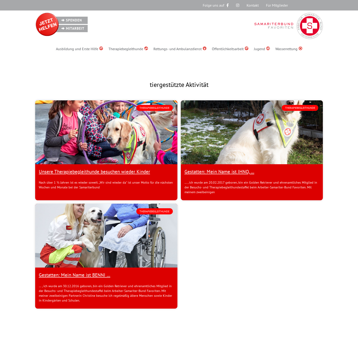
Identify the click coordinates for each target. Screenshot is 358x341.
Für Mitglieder (277, 5)
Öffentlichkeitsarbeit (230, 49)
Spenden (74, 20)
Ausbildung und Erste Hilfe (79, 49)
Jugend (262, 49)
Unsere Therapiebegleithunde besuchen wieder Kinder (94, 172)
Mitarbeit (75, 28)
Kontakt (253, 5)
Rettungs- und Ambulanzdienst (179, 49)
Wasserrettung (288, 49)
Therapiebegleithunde (128, 49)
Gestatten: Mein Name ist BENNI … (74, 275)
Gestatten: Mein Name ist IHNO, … (219, 172)
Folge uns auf (216, 5)
